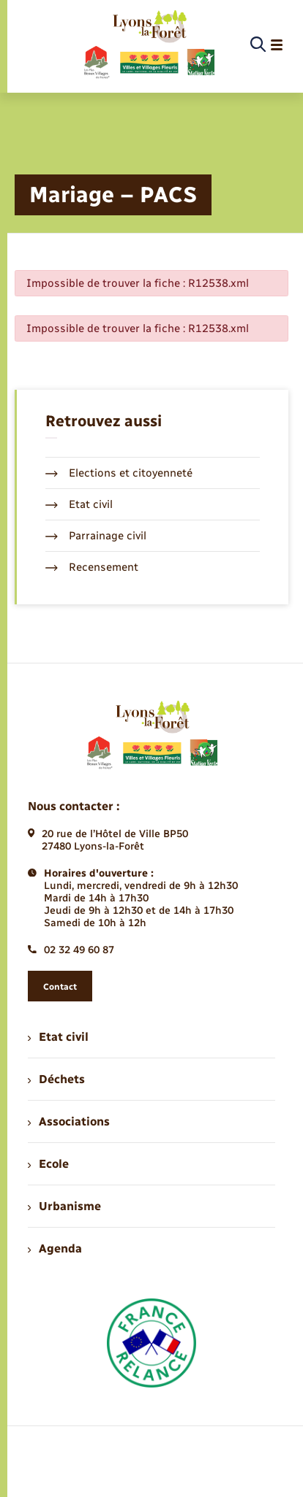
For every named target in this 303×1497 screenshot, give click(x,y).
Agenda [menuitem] (55, 1248)
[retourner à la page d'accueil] (148, 45)
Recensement (91, 567)
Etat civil (79, 504)
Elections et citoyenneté (118, 473)
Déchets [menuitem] (56, 1079)
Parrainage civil (95, 535)
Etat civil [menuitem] (58, 1037)
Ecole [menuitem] (48, 1164)
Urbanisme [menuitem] (64, 1206)
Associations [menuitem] (69, 1121)
